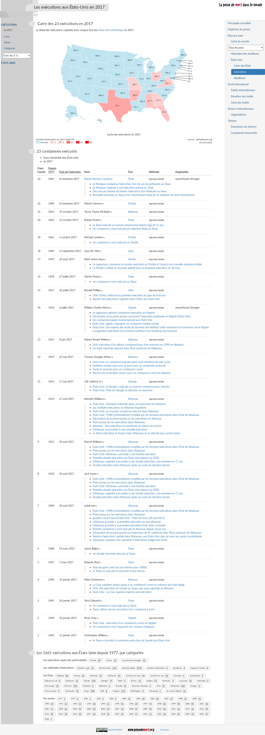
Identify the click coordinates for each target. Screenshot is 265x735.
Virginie (132, 307)
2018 (106, 714)
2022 (162, 714)
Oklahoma (178, 686)
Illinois (136, 680)
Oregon (195, 686)
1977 (62, 698)
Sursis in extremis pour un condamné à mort (118, 369)
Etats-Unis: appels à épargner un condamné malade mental (126, 323)
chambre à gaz (86, 668)
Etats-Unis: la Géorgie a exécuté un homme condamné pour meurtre (131, 386)
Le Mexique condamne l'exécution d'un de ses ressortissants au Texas (132, 183)
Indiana (152, 680)
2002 (49, 709)
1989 (197, 698)
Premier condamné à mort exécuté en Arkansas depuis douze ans (129, 529)
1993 (91, 703)
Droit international (238, 84)
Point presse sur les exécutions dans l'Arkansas (119, 422)
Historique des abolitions (245, 53)
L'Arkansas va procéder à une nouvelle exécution (120, 429)
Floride (132, 203)
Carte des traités (240, 102)
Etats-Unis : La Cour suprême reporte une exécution (122, 592)
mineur (112, 660)
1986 (155, 698)
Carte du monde (240, 41)
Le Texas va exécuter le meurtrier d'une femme (119, 571)
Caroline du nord (136, 675)
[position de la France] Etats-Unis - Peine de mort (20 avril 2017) (129, 518)
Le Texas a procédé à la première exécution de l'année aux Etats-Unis (131, 640)
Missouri (133, 579)
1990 (49, 703)
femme (96, 660)
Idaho (122, 680)
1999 (176, 703)
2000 (190, 703)
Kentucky (168, 680)
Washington (137, 691)
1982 (100, 698)
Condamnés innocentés (244, 132)
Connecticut (197, 675)
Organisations (238, 114)
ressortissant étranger (134, 660)
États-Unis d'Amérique (111, 30)
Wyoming (155, 691)
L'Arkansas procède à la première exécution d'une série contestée (129, 525)
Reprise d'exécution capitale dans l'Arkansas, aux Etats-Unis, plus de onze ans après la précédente (147, 536)
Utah (104, 691)
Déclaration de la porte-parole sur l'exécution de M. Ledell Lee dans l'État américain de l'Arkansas (147, 532)
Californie (114, 675)
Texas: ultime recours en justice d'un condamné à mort (123, 609)
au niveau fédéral (176, 691)
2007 (120, 709)
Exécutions (9, 24)
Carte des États (242, 65)
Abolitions (239, 78)
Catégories (9, 48)
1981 (88, 698)
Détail (7, 42)
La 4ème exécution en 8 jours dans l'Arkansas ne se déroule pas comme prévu (136, 433)
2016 (77, 714)
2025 (204, 714)
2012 (190, 709)
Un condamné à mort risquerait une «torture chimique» (124, 626)
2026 (49, 719)
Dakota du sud (53, 680)
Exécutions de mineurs (243, 126)
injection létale (132, 668)
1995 (120, 703)
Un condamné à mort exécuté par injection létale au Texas (125, 228)
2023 (176, 714)
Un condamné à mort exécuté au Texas (115, 281)
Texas (131, 178)
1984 (127, 698)
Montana (88, 686)
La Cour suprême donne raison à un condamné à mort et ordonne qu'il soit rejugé (138, 584)
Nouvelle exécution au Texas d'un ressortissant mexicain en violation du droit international (143, 194)
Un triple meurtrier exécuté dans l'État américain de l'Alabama (127, 348)
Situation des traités (242, 96)
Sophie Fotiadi (115, 729)
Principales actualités (239, 23)
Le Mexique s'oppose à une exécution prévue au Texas (123, 187)
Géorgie (132, 381)
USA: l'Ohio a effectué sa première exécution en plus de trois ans (129, 295)
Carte (7, 36)
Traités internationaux (243, 90)
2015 (63, 714)
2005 (91, 709)
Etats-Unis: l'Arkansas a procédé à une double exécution (124, 454)
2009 (148, 709)
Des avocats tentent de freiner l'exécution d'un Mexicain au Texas (129, 191)
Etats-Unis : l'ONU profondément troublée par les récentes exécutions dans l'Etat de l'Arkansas (146, 414)
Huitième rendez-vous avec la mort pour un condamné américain (129, 365)
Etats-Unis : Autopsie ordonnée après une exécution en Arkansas (129, 403)
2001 (204, 703)
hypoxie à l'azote (199, 668)
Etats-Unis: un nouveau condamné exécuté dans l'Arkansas (126, 411)
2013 (204, 709)
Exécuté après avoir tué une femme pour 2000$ (120, 567)
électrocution (108, 668)
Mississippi (52, 686)
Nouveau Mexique (142, 686)
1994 (106, 703)
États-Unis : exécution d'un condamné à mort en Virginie (124, 623)
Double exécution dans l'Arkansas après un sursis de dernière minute (131, 465)
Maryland (203, 680)
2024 (190, 714)
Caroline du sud (159, 675)
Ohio (131, 250)
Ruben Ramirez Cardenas (98, 178)
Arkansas (133, 398)
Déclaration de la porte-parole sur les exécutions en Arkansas (127, 418)
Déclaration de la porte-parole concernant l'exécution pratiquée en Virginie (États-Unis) (141, 316)
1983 (113, 698)
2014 (49, 714)
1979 (75, 698)
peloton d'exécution (158, 668)
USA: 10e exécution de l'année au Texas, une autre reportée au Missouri (133, 588)
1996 (134, 703)
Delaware (72, 680)
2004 (77, 709)
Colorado (179, 675)
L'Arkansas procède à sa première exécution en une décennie (127, 521)
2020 (134, 714)
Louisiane (186, 680)
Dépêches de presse (239, 29)
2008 (134, 709)
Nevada (121, 686)
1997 (148, 703)
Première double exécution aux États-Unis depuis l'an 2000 (126, 457)
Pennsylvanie (52, 691)
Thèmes (232, 120)
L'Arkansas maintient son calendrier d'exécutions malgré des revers (130, 539)
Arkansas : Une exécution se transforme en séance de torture (127, 425)
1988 (183, 698)
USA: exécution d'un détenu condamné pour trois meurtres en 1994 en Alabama (138, 344)
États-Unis (8, 62)
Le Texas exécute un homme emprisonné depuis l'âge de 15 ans (128, 225)
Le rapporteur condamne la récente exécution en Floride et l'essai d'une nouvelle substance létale (147, 264)
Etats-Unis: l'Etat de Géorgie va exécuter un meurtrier (123, 390)
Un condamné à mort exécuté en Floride (115, 242)
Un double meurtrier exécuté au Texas (114, 553)
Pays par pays (235, 35)
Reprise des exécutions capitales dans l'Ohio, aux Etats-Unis (126, 298)
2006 (106, 709)
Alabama (133, 211)
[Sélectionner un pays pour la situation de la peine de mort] (245, 47)
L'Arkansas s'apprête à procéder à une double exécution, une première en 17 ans (138, 461)
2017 (91, 714)
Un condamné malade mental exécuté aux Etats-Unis (122, 319)
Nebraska (105, 686)
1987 (169, 698)
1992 (77, 703)
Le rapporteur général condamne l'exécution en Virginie (123, 312)
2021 (148, 714)
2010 (162, 709)
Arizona (80, 675)
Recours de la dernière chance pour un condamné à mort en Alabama (132, 372)
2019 (120, 714)
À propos (164, 729)
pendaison (179, 668)
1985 (141, 698)
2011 (176, 709)
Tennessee (72, 691)
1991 (63, 703)
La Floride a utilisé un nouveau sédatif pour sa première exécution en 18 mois (136, 267)
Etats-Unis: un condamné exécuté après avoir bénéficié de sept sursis (131, 361)
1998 (162, 703)
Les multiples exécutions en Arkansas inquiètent (119, 407)
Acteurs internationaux (240, 108)
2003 (63, 709)
